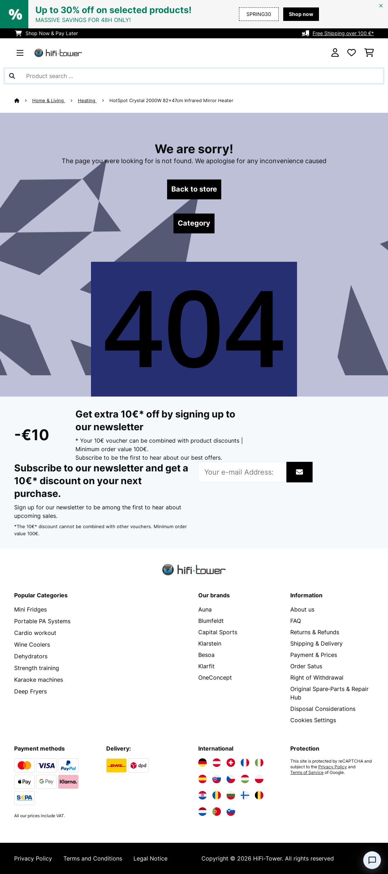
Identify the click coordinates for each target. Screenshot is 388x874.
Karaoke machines (38, 677)
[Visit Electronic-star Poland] (259, 779)
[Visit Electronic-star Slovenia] (231, 811)
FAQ (295, 620)
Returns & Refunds (314, 632)
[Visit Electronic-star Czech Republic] (231, 779)
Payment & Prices (313, 654)
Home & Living (48, 100)
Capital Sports (217, 632)
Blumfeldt (211, 620)
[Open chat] (372, 860)
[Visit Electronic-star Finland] (245, 795)
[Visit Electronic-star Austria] (216, 762)
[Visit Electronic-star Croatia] (202, 795)
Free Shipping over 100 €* (343, 33)
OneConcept (215, 677)
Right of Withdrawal (316, 677)
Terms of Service (307, 772)
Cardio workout (35, 632)
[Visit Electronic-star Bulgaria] (231, 795)
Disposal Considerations (322, 708)
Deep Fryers (30, 688)
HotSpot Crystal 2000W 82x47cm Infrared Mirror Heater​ (172, 100)
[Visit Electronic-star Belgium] (259, 795)
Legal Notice (150, 858)
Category (194, 223)
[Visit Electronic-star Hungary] (245, 779)
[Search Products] (194, 75)
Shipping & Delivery (316, 643)
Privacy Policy (332, 766)
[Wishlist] (351, 52)
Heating (87, 100)
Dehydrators (30, 654)
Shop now (301, 14)
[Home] (23, 100)
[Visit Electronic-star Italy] (259, 762)
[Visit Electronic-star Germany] (202, 762)
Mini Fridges (30, 609)
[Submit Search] (12, 76)
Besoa (206, 654)
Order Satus (306, 666)
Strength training (36, 666)
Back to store (194, 189)
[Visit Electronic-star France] (245, 762)
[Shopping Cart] (369, 52)
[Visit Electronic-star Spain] (202, 779)
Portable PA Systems (42, 620)
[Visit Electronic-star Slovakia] (216, 779)
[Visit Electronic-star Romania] (216, 795)
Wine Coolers (32, 643)
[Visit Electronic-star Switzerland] (231, 762)
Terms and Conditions (92, 858)
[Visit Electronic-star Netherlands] (202, 811)
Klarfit (206, 666)
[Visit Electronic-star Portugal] (216, 811)
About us (302, 609)
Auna (205, 609)
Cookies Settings (313, 720)
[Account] (335, 52)
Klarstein (209, 643)
